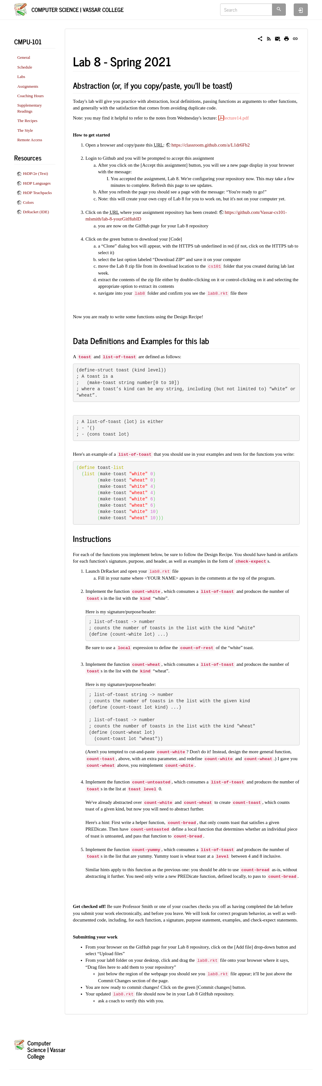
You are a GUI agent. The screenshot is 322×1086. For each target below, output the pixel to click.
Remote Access (29, 140)
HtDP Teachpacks (37, 193)
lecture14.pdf (236, 117)
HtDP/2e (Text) (35, 173)
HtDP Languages (37, 183)
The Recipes (27, 121)
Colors (28, 202)
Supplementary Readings (29, 108)
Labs (21, 77)
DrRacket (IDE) (36, 212)
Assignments (27, 86)
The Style (25, 130)
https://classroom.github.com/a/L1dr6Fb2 (210, 145)
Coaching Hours (30, 96)
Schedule (24, 67)
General (23, 57)
